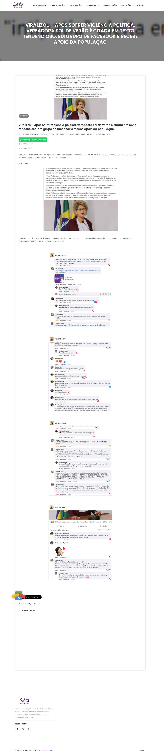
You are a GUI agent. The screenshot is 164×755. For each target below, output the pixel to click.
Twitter (36, 603)
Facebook (26, 603)
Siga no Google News (33, 597)
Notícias (23, 116)
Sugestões (126, 5)
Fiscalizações (75, 5)
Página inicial (40, 5)
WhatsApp (141, 5)
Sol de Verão (47, 750)
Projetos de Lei (93, 5)
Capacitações (110, 5)
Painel (142, 750)
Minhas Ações (58, 5)
